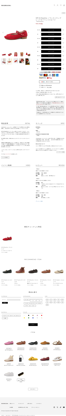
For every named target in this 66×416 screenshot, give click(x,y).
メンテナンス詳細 (60, 152)
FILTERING (32, 324)
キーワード (4, 299)
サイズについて (21, 403)
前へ (3, 32)
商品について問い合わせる (46, 85)
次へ (28, 32)
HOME (2, 415)
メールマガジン (40, 403)
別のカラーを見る (49, 81)
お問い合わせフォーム (59, 97)
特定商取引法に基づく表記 (23, 407)
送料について (12, 403)
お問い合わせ (30, 403)
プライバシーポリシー (36, 407)
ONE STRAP (8, 415)
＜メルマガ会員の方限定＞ (50, 72)
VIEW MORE (32, 389)
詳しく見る (49, 87)
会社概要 (11, 407)
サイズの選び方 (5, 157)
